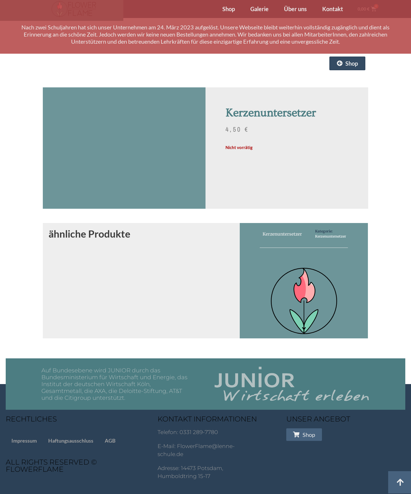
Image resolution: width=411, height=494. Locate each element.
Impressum (24, 440)
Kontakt (332, 8)
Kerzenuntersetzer (330, 236)
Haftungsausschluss (70, 440)
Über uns (295, 8)
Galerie (259, 8)
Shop (228, 8)
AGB (110, 440)
